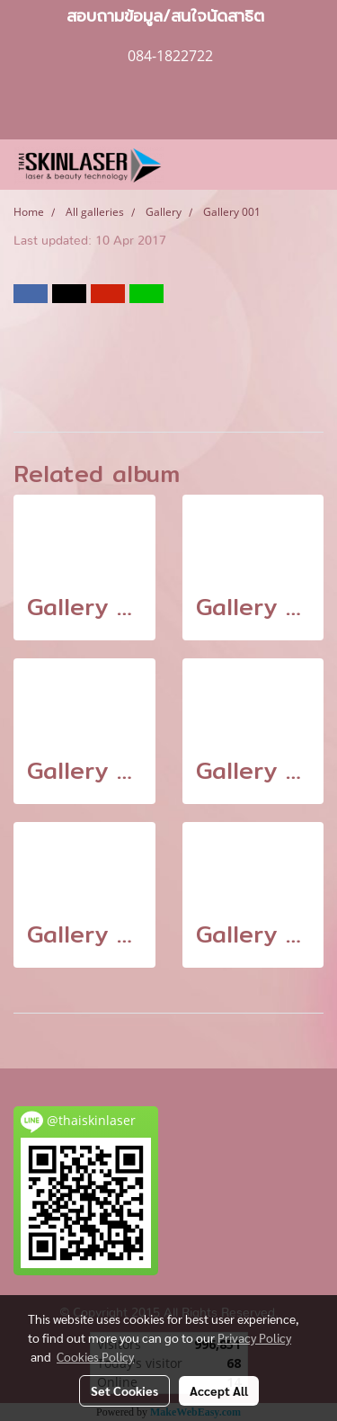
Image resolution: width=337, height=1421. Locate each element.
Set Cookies (124, 1390)
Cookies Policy (95, 1356)
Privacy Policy (254, 1337)
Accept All (219, 1390)
